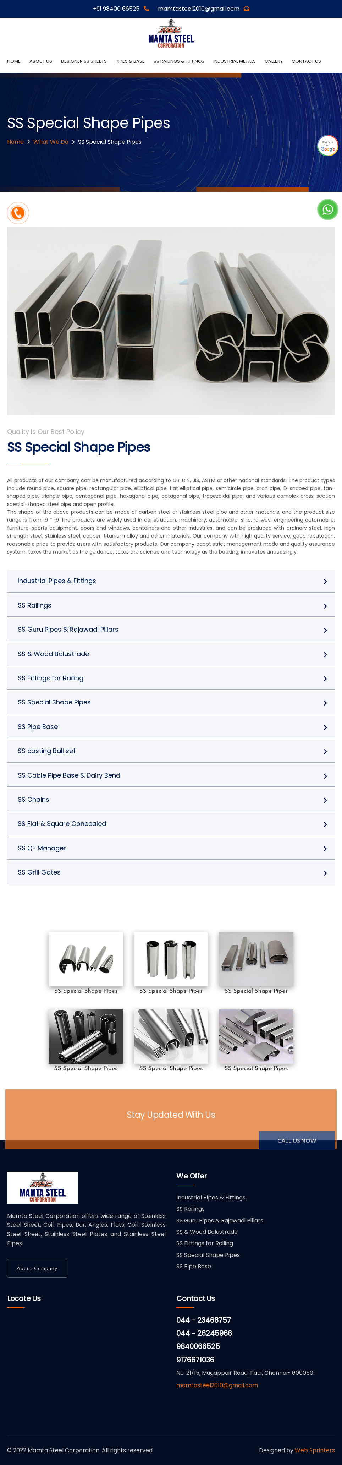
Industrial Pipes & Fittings (57, 580)
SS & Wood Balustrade (53, 653)
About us (40, 61)
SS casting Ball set (47, 750)
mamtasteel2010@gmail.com (217, 1385)
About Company (37, 1268)
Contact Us (306, 61)
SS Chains (33, 799)
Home (14, 61)
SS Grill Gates (39, 872)
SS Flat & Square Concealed (62, 823)
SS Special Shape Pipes (54, 702)
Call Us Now (296, 1143)
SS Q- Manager (42, 848)
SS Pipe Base (38, 726)
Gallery (274, 61)
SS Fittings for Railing (50, 678)
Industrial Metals (234, 61)
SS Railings (34, 605)
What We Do (50, 142)
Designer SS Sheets (84, 61)
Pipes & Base (130, 61)
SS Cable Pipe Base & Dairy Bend (69, 775)
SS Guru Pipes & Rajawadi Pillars (68, 629)
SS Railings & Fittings (179, 61)
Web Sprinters (315, 1450)
